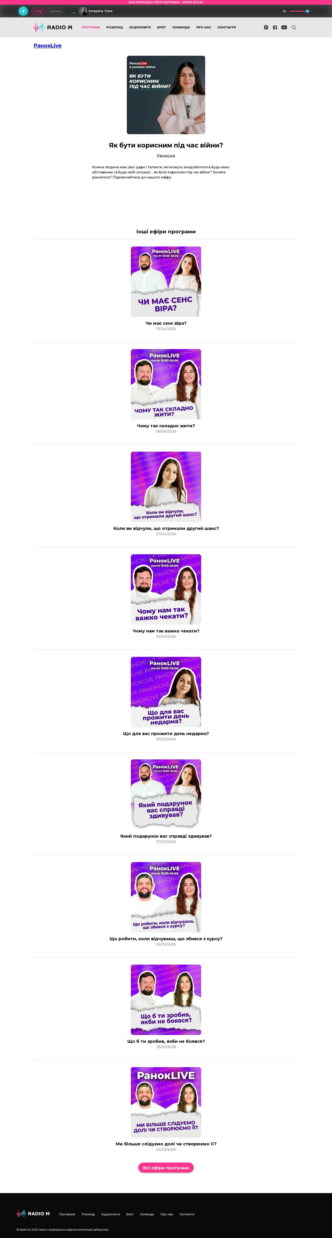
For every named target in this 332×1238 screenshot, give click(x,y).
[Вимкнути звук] (285, 11)
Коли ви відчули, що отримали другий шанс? (166, 528)
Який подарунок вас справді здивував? (166, 836)
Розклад (114, 27)
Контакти (227, 27)
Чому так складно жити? (166, 425)
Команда (181, 27)
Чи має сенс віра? (166, 323)
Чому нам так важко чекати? (166, 631)
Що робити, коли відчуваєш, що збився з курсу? (166, 938)
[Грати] (23, 11)
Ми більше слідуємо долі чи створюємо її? (166, 1143)
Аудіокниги (140, 27)
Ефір (38, 11)
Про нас (203, 27)
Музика (55, 11)
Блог (161, 27)
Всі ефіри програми (166, 1167)
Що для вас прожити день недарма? (166, 733)
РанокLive (48, 45)
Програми (91, 27)
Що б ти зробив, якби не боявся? (166, 1041)
